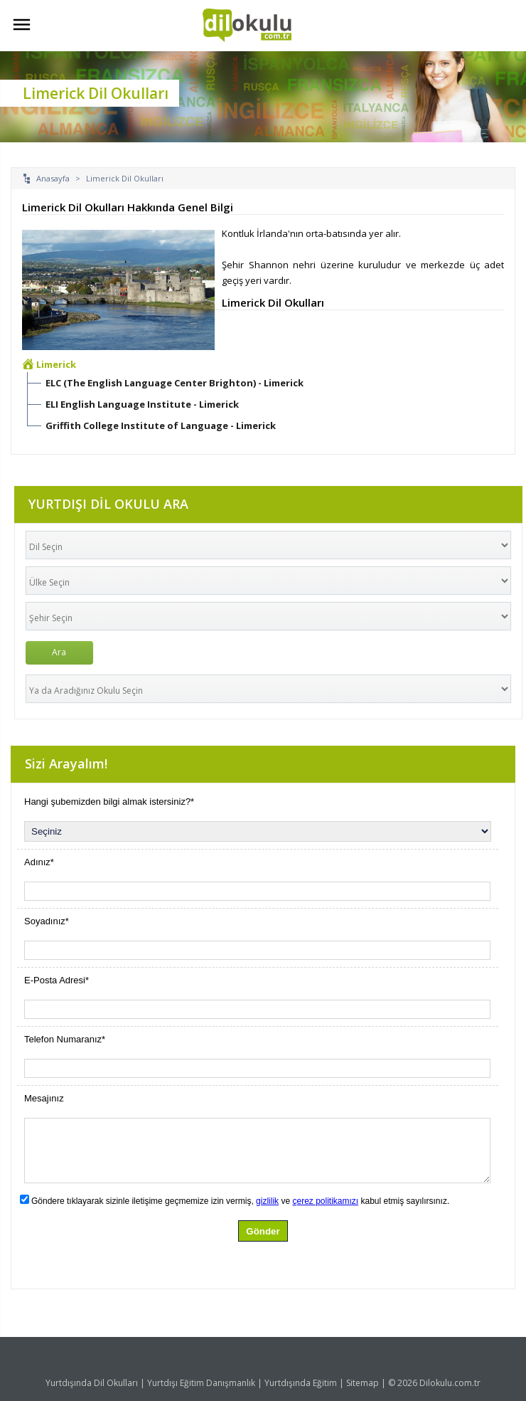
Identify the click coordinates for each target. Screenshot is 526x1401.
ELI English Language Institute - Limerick (142, 404)
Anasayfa (53, 178)
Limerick (56, 364)
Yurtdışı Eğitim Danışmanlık (201, 1383)
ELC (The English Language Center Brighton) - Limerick (174, 382)
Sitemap (362, 1383)
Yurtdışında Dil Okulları (91, 1383)
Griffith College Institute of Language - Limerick (160, 425)
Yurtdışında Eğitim (300, 1383)
